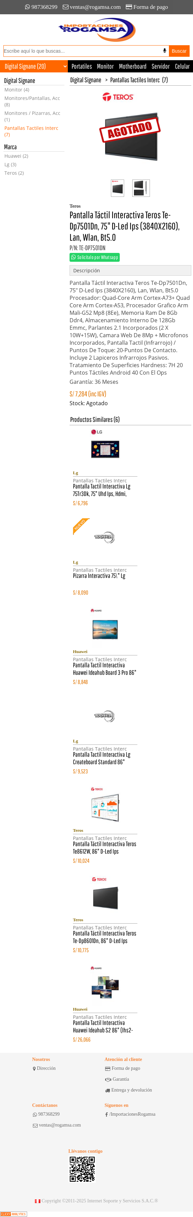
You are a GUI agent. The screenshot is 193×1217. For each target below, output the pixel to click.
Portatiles (82, 66)
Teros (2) (14, 173)
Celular (182, 66)
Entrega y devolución (128, 1090)
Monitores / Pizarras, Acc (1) (32, 116)
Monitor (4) (16, 89)
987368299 (41, 7)
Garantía (117, 1079)
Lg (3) (10, 164)
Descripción (86, 270)
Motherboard (133, 66)
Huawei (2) (16, 156)
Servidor (161, 66)
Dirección (44, 1068)
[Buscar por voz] (164, 51)
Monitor (105, 66)
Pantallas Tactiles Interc (135, 80)
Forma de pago (147, 7)
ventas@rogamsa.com (92, 7)
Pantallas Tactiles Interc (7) (31, 131)
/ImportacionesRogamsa (130, 1114)
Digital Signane (85, 80)
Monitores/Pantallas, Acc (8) (32, 101)
